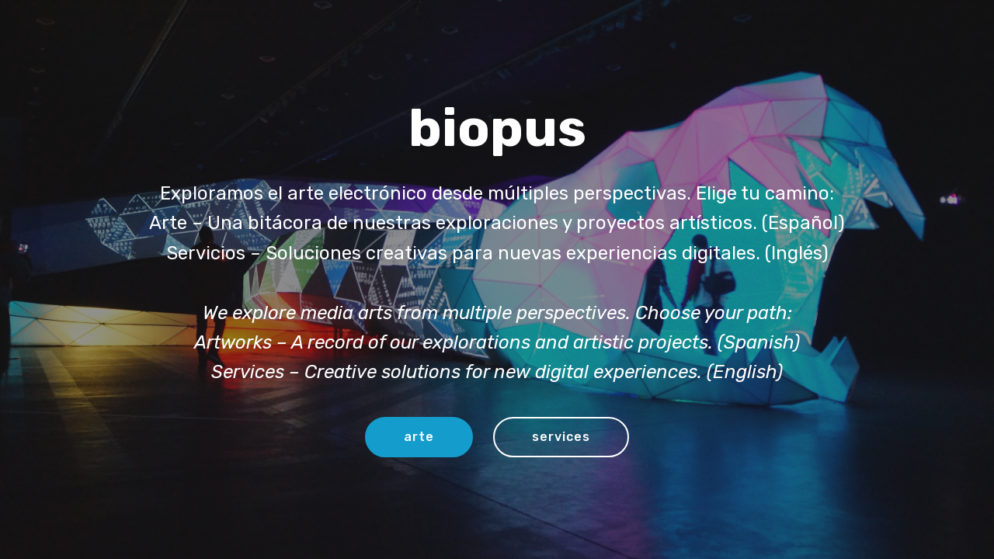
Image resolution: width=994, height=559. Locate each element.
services (561, 436)
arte (419, 436)
